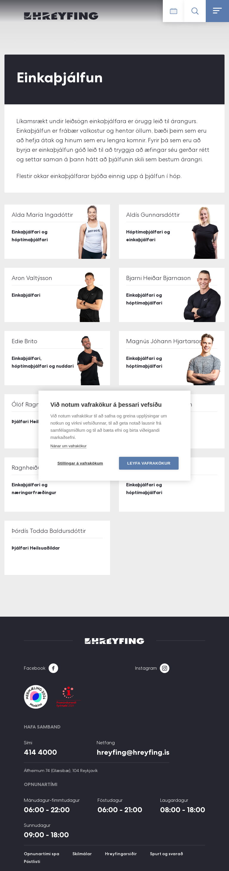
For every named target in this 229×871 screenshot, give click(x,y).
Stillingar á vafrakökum (80, 463)
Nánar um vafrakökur (68, 446)
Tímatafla (173, 11)
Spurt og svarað (166, 853)
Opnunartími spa (41, 853)
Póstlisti (32, 861)
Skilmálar (82, 853)
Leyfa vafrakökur (149, 463)
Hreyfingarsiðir (121, 853)
